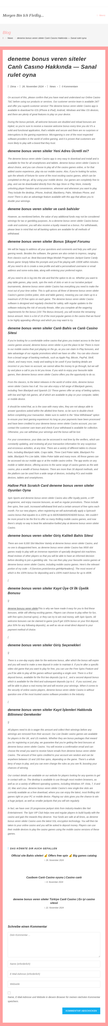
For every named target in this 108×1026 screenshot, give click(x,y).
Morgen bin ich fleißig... (23, 15)
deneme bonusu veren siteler (23, 608)
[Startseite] (3, 38)
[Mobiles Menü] (101, 15)
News (53, 86)
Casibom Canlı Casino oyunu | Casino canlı (54, 877)
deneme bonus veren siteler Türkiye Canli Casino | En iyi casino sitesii (54, 901)
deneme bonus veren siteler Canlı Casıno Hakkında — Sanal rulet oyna (51, 38)
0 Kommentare (70, 86)
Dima (13, 86)
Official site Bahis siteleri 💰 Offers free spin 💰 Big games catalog (54, 855)
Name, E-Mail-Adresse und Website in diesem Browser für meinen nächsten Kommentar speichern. (54, 999)
